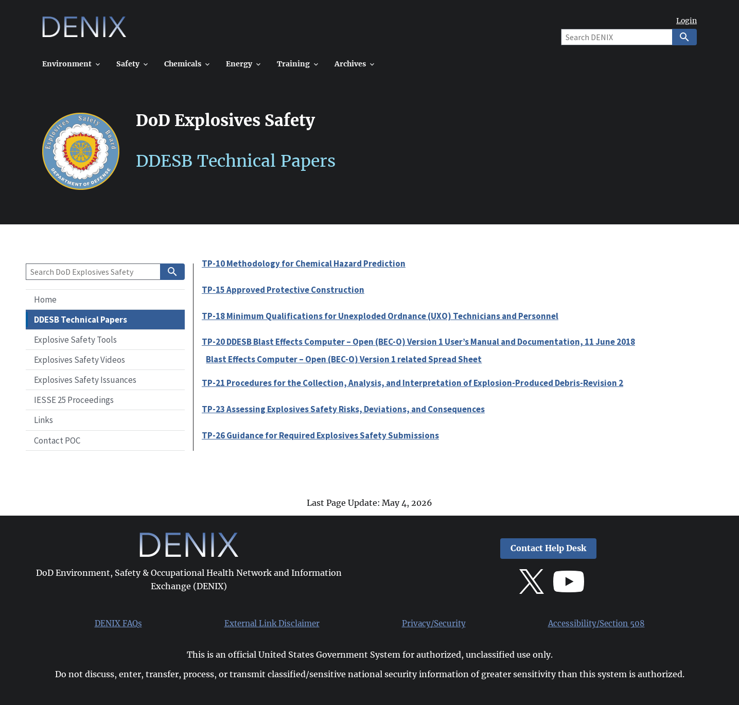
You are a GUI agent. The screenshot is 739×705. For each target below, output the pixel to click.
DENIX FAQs (118, 623)
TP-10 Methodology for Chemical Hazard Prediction (304, 263)
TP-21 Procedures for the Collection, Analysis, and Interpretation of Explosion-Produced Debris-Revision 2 (412, 383)
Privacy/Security (434, 623)
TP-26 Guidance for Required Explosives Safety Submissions (320, 435)
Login (686, 20)
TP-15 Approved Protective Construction (283, 289)
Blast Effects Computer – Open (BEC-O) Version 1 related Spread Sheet (344, 359)
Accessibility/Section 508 (596, 623)
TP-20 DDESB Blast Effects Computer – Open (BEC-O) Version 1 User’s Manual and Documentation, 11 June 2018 (418, 341)
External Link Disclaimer (272, 623)
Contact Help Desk (548, 548)
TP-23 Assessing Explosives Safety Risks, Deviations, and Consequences (343, 409)
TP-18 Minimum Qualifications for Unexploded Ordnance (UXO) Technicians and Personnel (380, 316)
